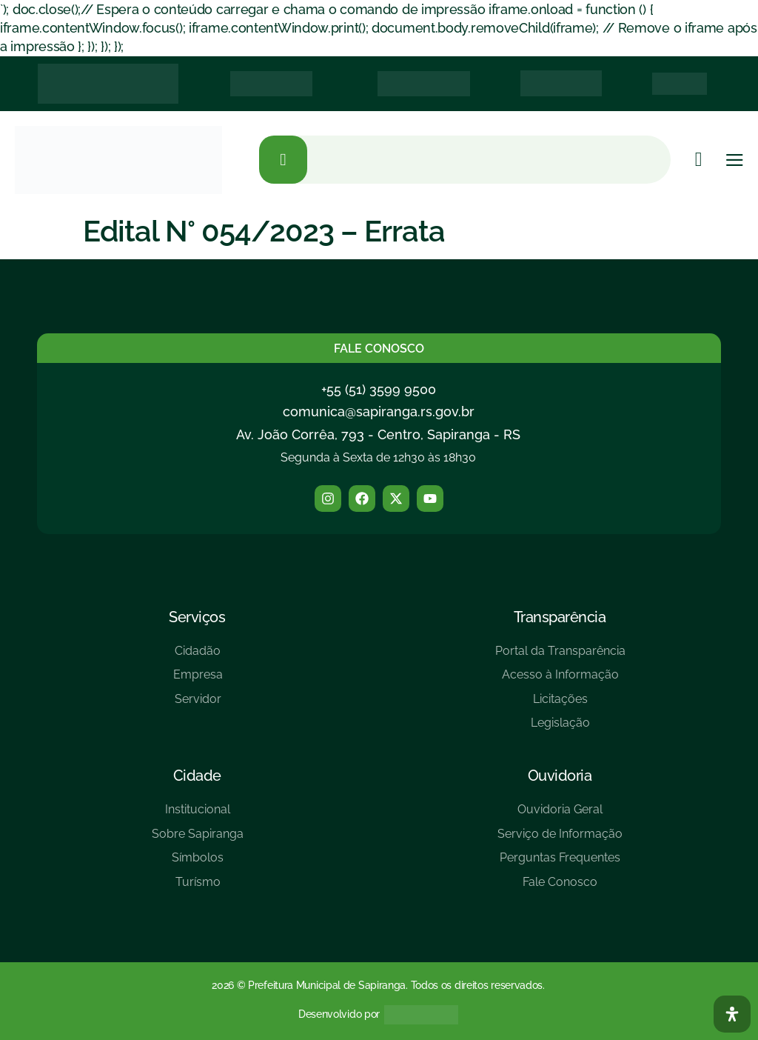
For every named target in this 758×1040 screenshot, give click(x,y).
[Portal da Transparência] (560, 656)
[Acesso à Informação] (560, 680)
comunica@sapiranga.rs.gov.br (378, 411)
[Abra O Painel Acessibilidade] (732, 1014)
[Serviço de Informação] (560, 839)
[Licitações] (560, 705)
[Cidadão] (198, 656)
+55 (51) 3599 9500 (378, 389)
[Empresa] (198, 680)
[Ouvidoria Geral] (560, 815)
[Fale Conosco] (560, 888)
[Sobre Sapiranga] (197, 839)
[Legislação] (560, 728)
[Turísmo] (197, 888)
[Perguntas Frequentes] (560, 863)
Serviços (197, 617)
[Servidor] (198, 705)
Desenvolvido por (339, 1014)
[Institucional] (197, 815)
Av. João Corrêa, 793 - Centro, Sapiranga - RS (378, 434)
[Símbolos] (197, 863)
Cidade (197, 775)
